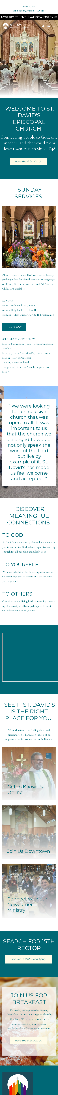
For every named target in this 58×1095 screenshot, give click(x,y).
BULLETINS (14, 327)
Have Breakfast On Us (42, 17)
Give (23, 17)
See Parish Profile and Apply (28, 959)
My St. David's (9, 17)
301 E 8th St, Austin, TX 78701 (29, 10)
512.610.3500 (29, 6)
